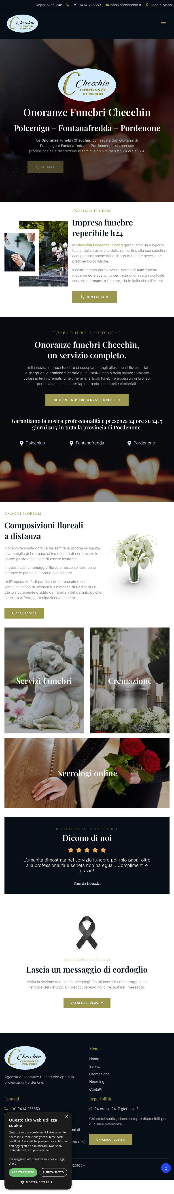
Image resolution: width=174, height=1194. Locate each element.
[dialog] (38, 1151)
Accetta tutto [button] (23, 1172)
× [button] (66, 1116)
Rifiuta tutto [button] (53, 1172)
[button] (163, 23)
